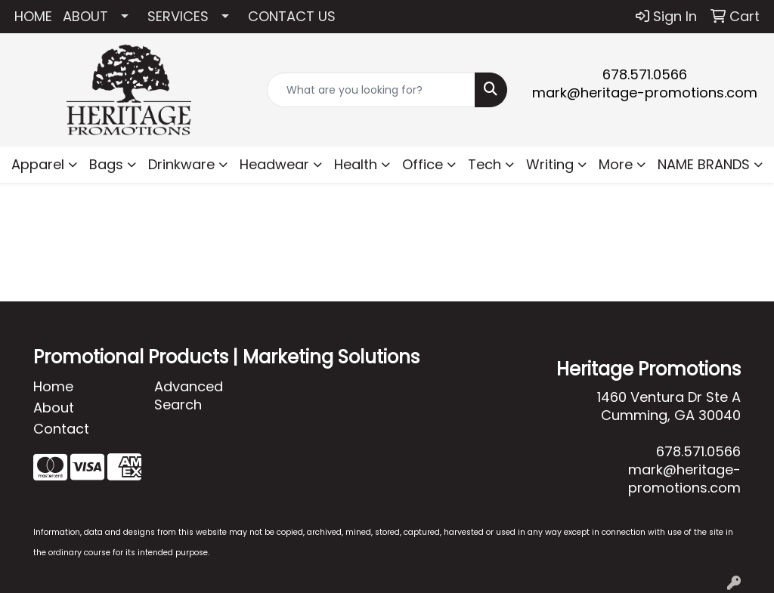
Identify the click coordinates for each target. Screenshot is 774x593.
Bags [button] (106, 164)
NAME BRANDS (704, 164)
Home (53, 386)
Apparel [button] (37, 164)
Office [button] (422, 164)
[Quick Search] (371, 90)
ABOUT (85, 16)
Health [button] (355, 164)
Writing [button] (550, 164)
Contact (61, 428)
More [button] (616, 164)
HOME (33, 16)
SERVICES (178, 16)
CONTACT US (292, 16)
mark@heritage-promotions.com (644, 92)
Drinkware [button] (181, 164)
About (53, 407)
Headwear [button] (274, 164)
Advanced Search (188, 395)
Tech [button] (484, 164)
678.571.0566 (644, 74)
